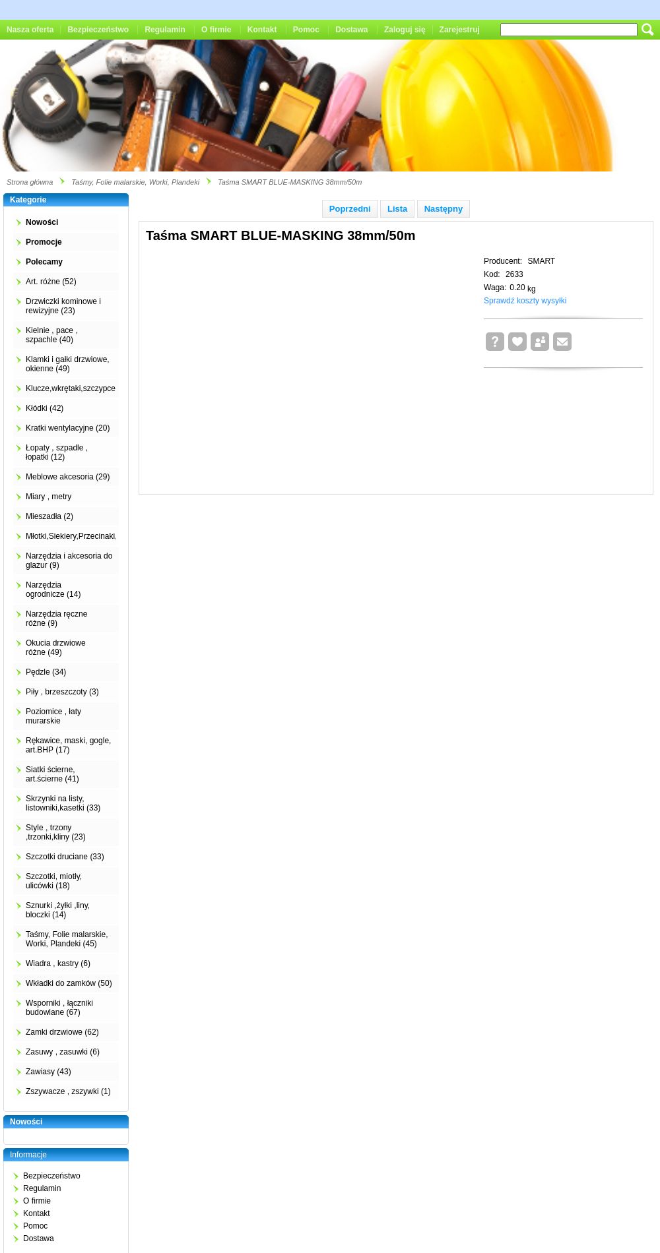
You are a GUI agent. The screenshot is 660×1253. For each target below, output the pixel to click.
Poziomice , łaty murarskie (53, 716)
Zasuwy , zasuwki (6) (63, 1051)
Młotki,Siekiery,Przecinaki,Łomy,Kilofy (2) (98, 536)
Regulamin (165, 29)
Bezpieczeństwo (98, 29)
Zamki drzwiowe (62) (62, 1032)
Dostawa (351, 29)
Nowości (42, 222)
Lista (397, 209)
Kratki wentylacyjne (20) (68, 428)
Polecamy (44, 261)
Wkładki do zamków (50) (69, 983)
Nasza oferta (30, 29)
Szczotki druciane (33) (65, 856)
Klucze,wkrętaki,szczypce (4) (76, 388)
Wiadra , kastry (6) (58, 963)
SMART (541, 261)
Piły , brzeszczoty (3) (62, 691)
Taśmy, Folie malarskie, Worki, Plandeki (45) (67, 939)
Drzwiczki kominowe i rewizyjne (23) (63, 306)
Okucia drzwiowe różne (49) (56, 647)
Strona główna (30, 182)
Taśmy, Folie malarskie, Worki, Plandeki (135, 182)
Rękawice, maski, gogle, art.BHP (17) (68, 745)
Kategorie (28, 199)
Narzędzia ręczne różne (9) (56, 618)
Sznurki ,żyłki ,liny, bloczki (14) (58, 910)
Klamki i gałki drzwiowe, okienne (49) (68, 364)
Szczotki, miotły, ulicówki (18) (54, 881)
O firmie (216, 29)
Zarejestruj (460, 29)
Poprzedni (350, 209)
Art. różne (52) (51, 281)
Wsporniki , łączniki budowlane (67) (59, 1007)
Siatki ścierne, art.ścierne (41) (52, 774)
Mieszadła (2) (49, 516)
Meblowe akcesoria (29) (68, 476)
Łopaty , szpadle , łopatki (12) (57, 452)
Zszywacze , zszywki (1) (68, 1091)
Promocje (44, 242)
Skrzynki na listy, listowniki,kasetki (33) (63, 803)
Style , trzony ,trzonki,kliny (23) (56, 832)
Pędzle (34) (46, 672)
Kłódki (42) (44, 408)
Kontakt (262, 29)
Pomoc (306, 29)
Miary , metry (48, 496)
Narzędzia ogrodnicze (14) (53, 589)
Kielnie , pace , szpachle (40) (52, 335)
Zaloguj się (405, 29)
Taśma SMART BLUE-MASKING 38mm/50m (290, 182)
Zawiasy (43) (48, 1071)
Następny (443, 209)
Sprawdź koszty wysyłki (525, 300)
